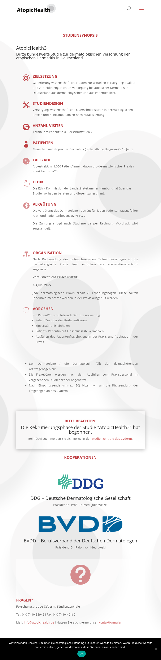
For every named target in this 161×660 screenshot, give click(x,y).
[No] (156, 649)
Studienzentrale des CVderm (112, 439)
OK (81, 653)
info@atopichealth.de (39, 622)
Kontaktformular (110, 622)
